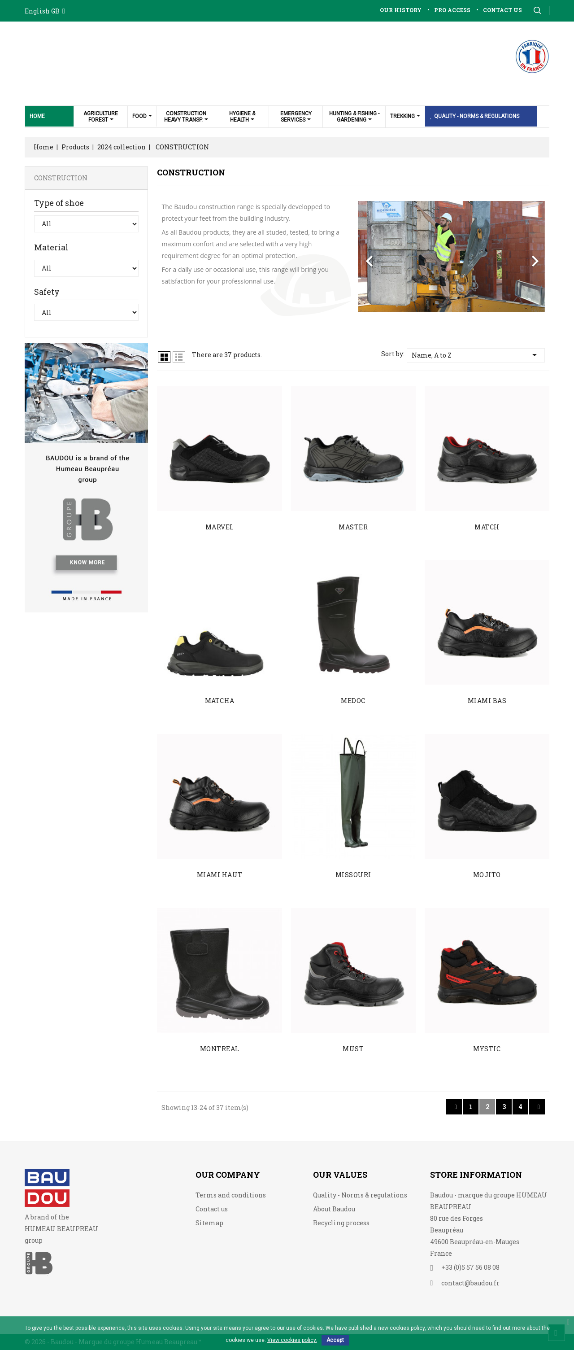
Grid (164, 357)
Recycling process (341, 1223)
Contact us (212, 1209)
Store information (476, 1174)
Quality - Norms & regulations (360, 1195)
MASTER (353, 527)
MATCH (487, 527)
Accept (335, 1340)
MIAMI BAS (487, 700)
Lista (178, 357)
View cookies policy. (292, 1340)
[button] (372, 256)
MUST (353, 1048)
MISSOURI (353, 874)
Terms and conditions (231, 1195)
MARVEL (219, 527)
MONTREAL (219, 1048)
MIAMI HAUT (220, 874)
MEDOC (353, 700)
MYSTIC (486, 1048)
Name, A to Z (476, 355)
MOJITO (487, 874)
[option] (451, 256)
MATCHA (220, 700)
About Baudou (334, 1209)
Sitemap (209, 1223)
